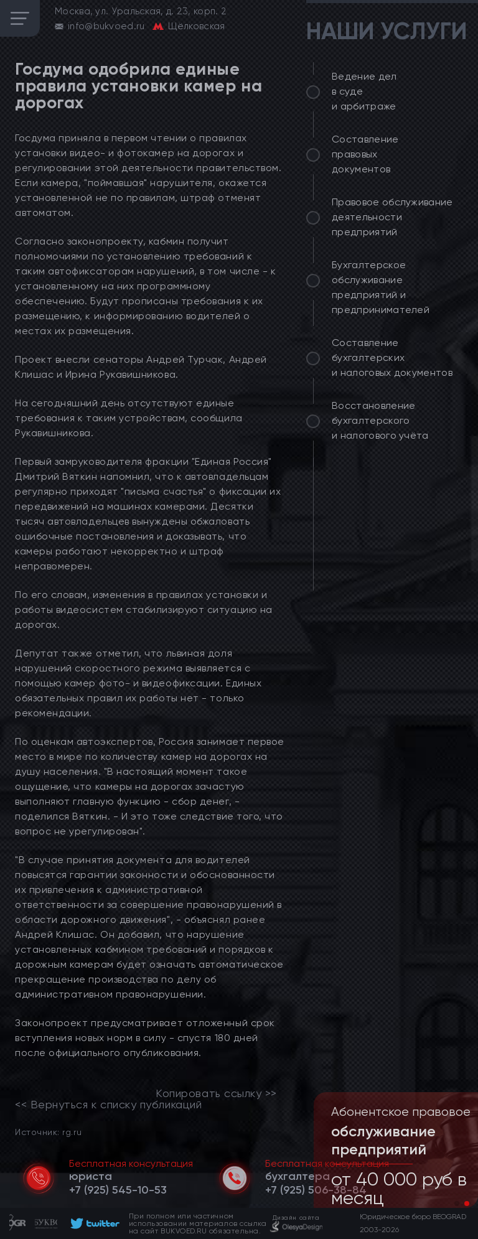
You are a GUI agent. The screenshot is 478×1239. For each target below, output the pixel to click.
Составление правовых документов (365, 154)
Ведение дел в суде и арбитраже (364, 91)
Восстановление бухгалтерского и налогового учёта (380, 420)
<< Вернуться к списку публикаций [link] (108, 1104)
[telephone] (118, 1190)
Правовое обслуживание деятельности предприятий (392, 217)
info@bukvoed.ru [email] (106, 26)
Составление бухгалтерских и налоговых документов (392, 357)
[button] (456, 1203)
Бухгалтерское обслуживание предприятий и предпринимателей (380, 287)
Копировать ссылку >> (216, 1093)
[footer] (93, 1223)
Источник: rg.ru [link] (48, 1131)
